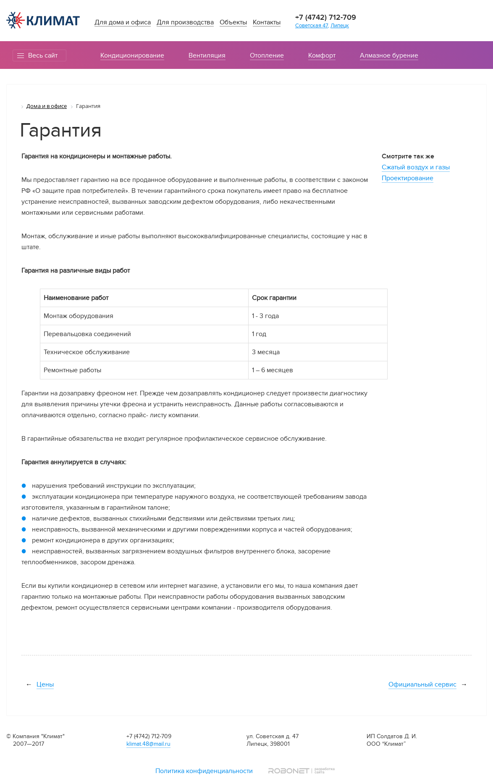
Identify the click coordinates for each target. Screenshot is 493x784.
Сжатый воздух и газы (416, 167)
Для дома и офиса (122, 22)
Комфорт (322, 55)
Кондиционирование (132, 55)
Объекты (233, 22)
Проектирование (407, 178)
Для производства (185, 22)
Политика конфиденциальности (204, 771)
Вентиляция (207, 55)
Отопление (267, 55)
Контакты (267, 22)
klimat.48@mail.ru (148, 743)
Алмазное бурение (389, 55)
